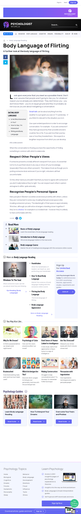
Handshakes (36, 263)
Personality (59, 34)
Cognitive (42, 34)
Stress (25, 495)
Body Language (31, 34)
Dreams (50, 34)
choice (21, 209)
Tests (25, 493)
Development (28, 481)
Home (6, 475)
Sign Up (73, 2)
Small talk (33, 111)
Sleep (6, 495)
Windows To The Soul (12, 280)
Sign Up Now (64, 504)
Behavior (21, 34)
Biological (7, 478)
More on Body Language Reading (39, 314)
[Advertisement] (40, 445)
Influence (26, 490)
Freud (25, 487)
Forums (6, 487)
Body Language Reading (18, 40)
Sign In (59, 2)
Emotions (26, 484)
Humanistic (8, 490)
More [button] (75, 34)
